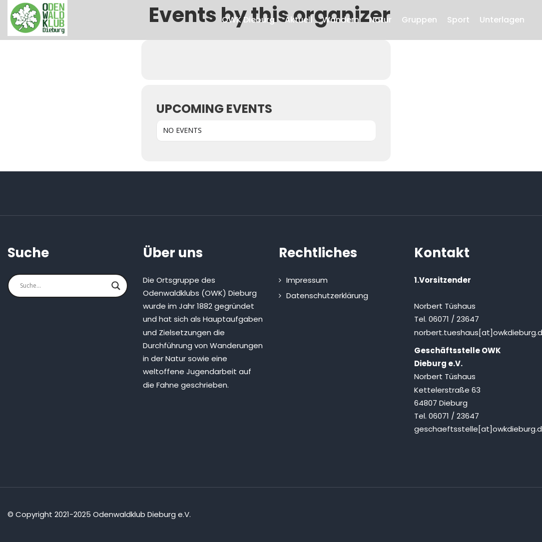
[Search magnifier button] (116, 286)
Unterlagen (502, 19)
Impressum (307, 280)
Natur (380, 19)
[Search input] (63, 286)
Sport (458, 19)
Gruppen (419, 19)
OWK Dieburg (248, 19)
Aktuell (298, 19)
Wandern (340, 19)
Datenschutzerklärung (327, 295)
